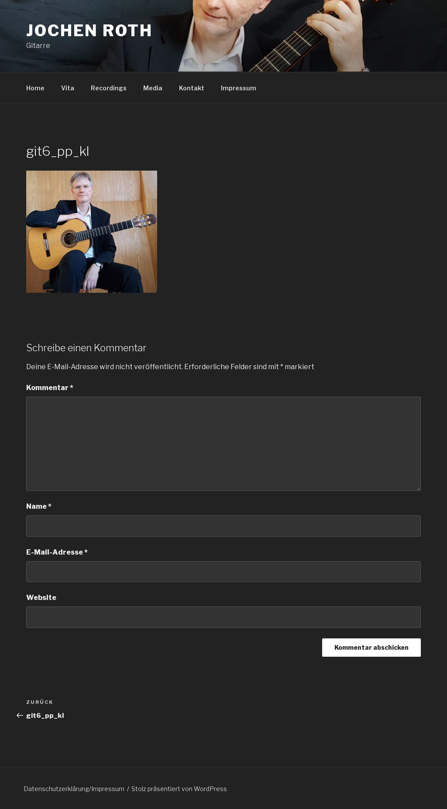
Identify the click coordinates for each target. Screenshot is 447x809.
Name (39, 506)
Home (35, 88)
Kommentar (49, 388)
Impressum (238, 88)
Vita (67, 88)
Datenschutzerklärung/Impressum (74, 788)
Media (152, 88)
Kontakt (191, 88)
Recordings (109, 88)
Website (41, 597)
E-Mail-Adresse (57, 552)
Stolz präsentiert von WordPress (179, 788)
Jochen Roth (89, 30)
